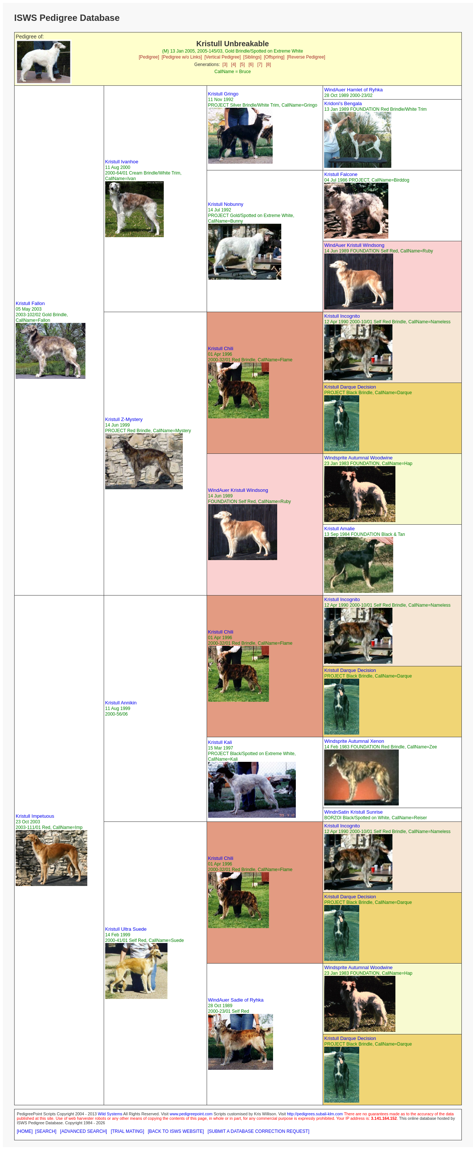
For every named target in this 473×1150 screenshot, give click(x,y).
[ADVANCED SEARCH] (83, 1131)
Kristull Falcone (340, 174)
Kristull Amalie (339, 528)
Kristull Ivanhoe (121, 161)
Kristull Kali (220, 742)
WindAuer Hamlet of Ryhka (353, 89)
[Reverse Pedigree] (306, 57)
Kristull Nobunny (226, 204)
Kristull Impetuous (35, 816)
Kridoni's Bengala (343, 103)
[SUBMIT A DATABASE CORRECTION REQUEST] (259, 1131)
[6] (250, 64)
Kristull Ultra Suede (126, 929)
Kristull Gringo (223, 94)
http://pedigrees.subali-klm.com (315, 1114)
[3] (224, 64)
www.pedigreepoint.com (191, 1114)
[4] (233, 64)
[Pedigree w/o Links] (182, 57)
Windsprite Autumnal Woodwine (358, 458)
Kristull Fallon (30, 303)
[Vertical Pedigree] (222, 57)
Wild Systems (110, 1114)
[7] (259, 64)
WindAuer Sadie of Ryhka (236, 1000)
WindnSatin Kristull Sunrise (353, 812)
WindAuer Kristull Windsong (354, 245)
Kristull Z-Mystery (123, 419)
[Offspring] (274, 57)
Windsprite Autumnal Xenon (354, 741)
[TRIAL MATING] (127, 1131)
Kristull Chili (221, 348)
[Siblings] (252, 57)
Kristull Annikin (121, 703)
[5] (242, 64)
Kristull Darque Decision (350, 387)
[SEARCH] (45, 1131)
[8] (268, 64)
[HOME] (25, 1131)
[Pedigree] (149, 57)
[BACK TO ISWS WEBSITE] (176, 1131)
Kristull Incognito (342, 316)
